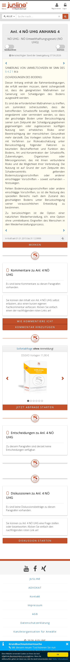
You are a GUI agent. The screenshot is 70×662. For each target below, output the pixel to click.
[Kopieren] (63, 238)
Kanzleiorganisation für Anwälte (34, 631)
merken (35, 244)
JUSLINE (35, 578)
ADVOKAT (35, 587)
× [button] (67, 643)
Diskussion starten (35, 540)
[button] (6, 63)
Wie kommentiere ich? (35, 321)
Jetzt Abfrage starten (35, 407)
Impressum (35, 605)
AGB (35, 614)
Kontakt (35, 596)
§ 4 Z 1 (9, 71)
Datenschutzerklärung (35, 622)
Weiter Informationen (60, 659)
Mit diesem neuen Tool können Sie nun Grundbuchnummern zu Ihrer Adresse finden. (34, 649)
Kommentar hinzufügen (35, 327)
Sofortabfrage (24, 348)
